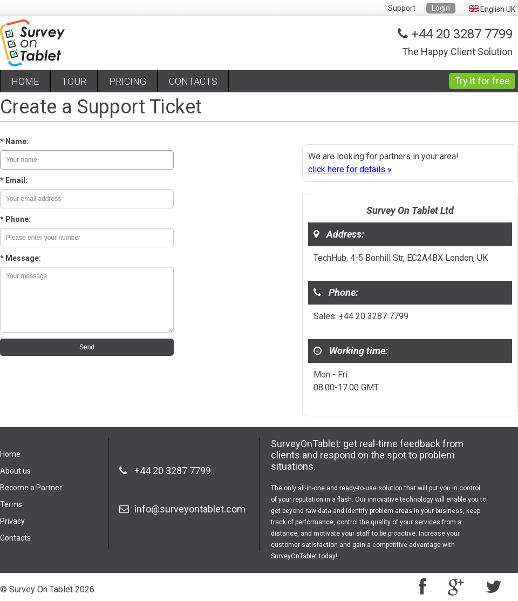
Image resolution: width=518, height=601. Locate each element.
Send (86, 347)
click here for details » (350, 169)
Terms (11, 504)
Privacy (12, 521)
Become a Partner (31, 487)
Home (10, 454)
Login (441, 8)
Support (401, 8)
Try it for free (482, 80)
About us (15, 471)
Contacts (15, 538)
